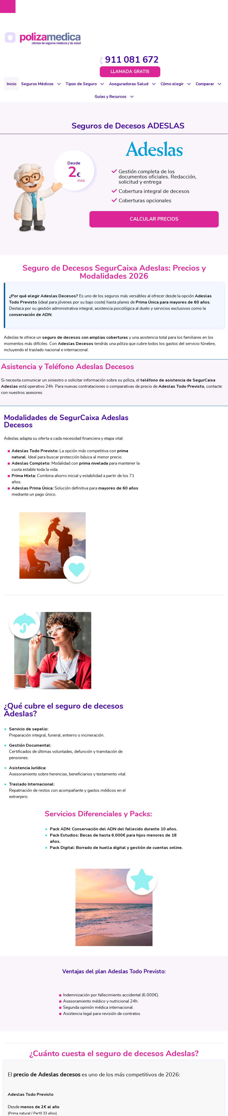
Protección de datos (124, 1074)
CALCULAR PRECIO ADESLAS (114, 845)
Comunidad (74, 986)
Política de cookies (97, 1079)
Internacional (32, 1029)
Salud (113, 967)
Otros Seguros (121, 992)
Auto (68, 973)
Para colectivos (34, 998)
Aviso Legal (91, 1074)
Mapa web (123, 1084)
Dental (27, 992)
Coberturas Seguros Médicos (161, 998)
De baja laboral (34, 986)
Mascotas (72, 1017)
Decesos (72, 992)
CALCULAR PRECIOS (155, 165)
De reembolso (33, 979)
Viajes (219, 1004)
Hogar (69, 998)
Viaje (68, 1035)
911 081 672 (192, 8)
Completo (30, 973)
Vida (68, 1042)
